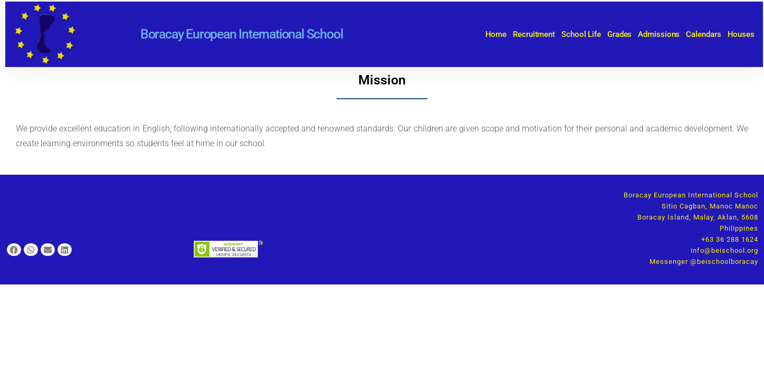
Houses (741, 34)
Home (496, 34)
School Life (581, 34)
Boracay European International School (241, 34)
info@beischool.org (724, 250)
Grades (619, 34)
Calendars (703, 34)
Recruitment (534, 34)
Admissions (659, 34)
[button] (14, 249)
